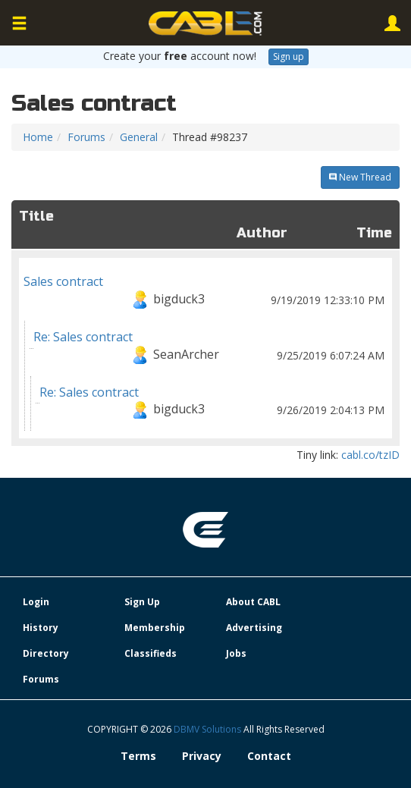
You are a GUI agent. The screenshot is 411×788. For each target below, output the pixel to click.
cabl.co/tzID (370, 454)
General (139, 137)
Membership (154, 627)
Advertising (254, 627)
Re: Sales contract (210, 348)
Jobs (236, 653)
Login (36, 601)
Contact (269, 756)
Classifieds (150, 653)
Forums (86, 137)
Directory (46, 653)
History (40, 627)
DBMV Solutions (208, 729)
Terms (138, 756)
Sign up (288, 56)
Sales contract (205, 293)
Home (38, 137)
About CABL (253, 601)
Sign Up (142, 601)
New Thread (360, 177)
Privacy (201, 756)
